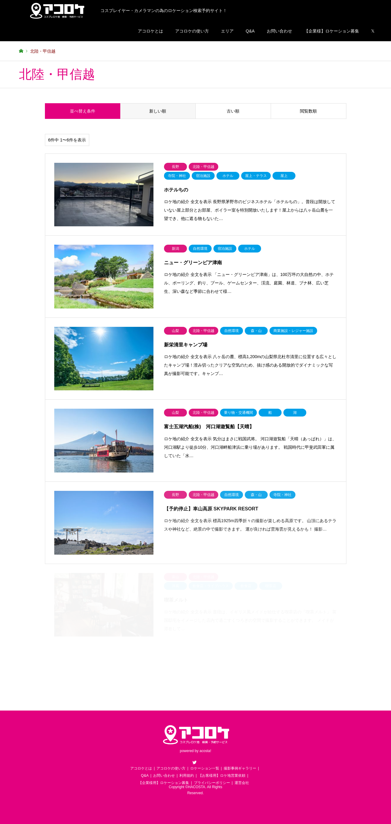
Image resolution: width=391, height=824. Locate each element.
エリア (227, 31)
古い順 (233, 111)
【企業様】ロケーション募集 (331, 31)
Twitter (194, 762)
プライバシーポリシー (212, 783)
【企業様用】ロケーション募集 (163, 783)
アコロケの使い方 (192, 31)
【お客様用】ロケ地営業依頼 (221, 775)
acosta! (205, 751)
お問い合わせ (279, 31)
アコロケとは (150, 31)
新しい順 (157, 111)
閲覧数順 (308, 111)
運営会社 (242, 783)
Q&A (250, 31)
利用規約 (186, 775)
